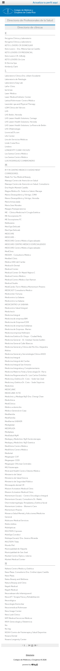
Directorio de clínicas (30, 27)
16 (35, 645)
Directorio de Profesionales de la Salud (30, 20)
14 (29, 645)
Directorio (30, 655)
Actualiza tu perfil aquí (45, 2)
